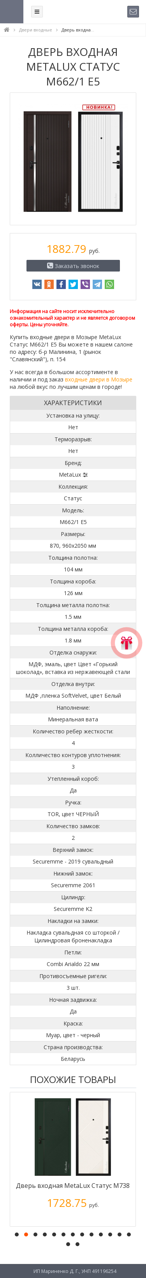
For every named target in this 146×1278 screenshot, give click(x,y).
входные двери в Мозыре (98, 379)
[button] (16, 1234)
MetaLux (70, 474)
